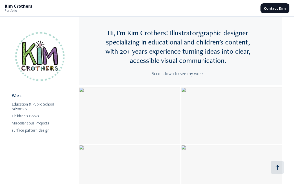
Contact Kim (275, 8)
